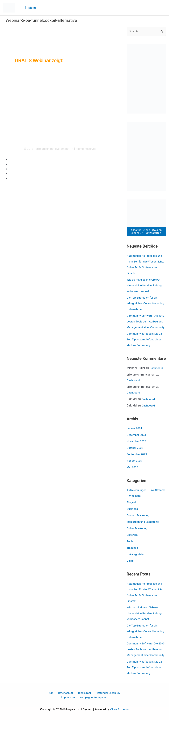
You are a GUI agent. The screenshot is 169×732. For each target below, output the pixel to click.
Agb (11, 159)
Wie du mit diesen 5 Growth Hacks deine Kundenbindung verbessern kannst (145, 285)
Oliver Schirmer (119, 721)
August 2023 (135, 466)
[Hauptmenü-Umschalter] (29, 7)
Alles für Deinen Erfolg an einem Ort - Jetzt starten (146, 231)
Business (132, 514)
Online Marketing (137, 534)
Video (130, 566)
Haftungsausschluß (21, 173)
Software (132, 540)
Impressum (16, 178)
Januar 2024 (135, 434)
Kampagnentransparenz (85, 709)
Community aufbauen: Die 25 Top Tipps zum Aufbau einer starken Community (145, 345)
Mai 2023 (133, 473)
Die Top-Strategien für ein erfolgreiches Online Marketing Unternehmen (143, 303)
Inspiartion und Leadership (144, 527)
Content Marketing (138, 521)
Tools (130, 547)
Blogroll (131, 508)
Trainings (133, 553)
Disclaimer (15, 168)
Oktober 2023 (135, 453)
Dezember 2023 (137, 440)
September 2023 (137, 460)
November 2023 (137, 447)
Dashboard (157, 374)
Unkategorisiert (136, 560)
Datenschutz (17, 164)
